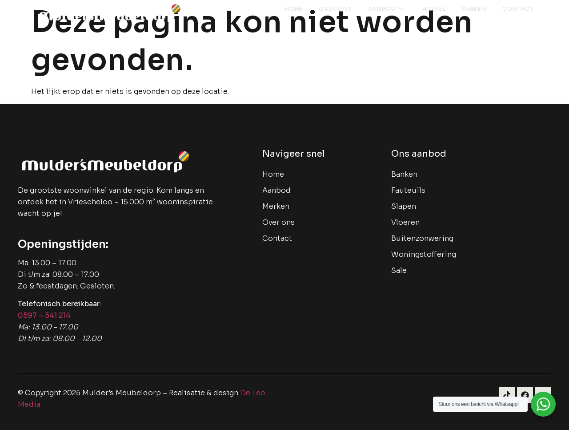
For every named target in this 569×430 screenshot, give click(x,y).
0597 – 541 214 (44, 315)
